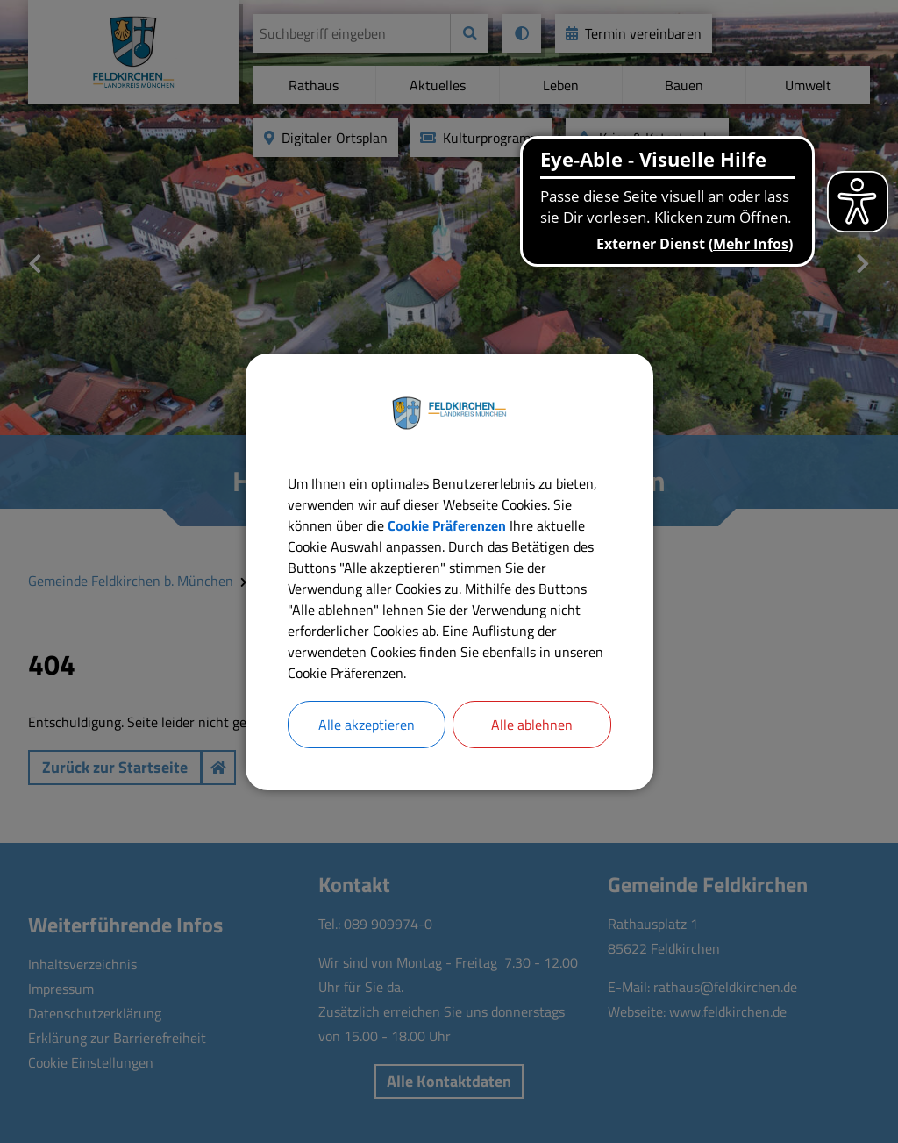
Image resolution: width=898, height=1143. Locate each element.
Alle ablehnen (532, 724)
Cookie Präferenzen (447, 525)
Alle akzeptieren (366, 724)
